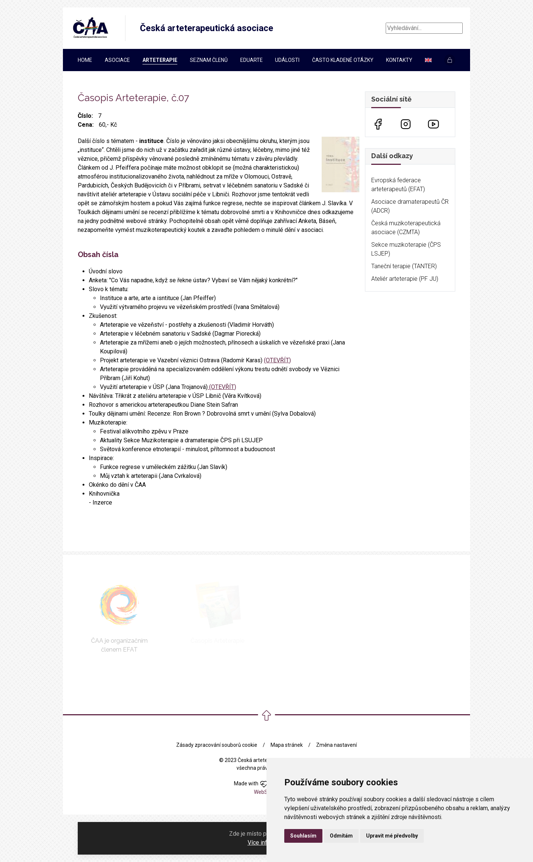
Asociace (117, 60)
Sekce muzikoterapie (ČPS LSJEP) (406, 249)
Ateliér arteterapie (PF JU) (404, 278)
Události (287, 60)
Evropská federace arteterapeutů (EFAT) (398, 185)
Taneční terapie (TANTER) (404, 266)
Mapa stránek (287, 745)
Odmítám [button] (341, 836)
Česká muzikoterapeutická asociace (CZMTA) (405, 228)
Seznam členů (209, 60)
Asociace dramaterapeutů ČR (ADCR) (410, 206)
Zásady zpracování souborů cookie (216, 745)
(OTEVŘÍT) (277, 360)
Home (85, 60)
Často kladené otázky (342, 60)
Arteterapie (160, 60)
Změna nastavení (336, 745)
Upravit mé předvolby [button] (392, 836)
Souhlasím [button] (303, 836)
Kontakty (399, 60)
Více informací (266, 842)
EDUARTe (251, 60)
